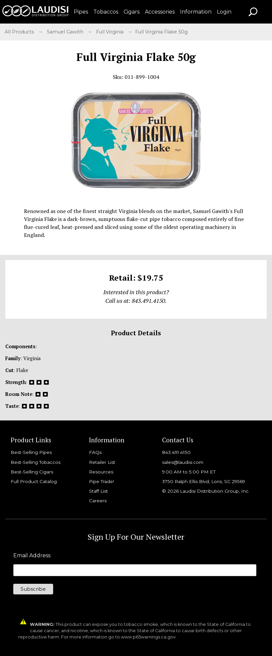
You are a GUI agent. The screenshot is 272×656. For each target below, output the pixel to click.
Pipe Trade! (101, 481)
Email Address (31, 556)
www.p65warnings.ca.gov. (149, 636)
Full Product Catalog (34, 481)
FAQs (95, 452)
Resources (101, 471)
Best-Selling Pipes (31, 452)
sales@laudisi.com (182, 462)
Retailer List (102, 462)
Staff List (98, 491)
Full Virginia (110, 32)
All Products (20, 32)
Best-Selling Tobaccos (35, 462)
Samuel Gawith (66, 32)
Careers (98, 500)
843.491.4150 (176, 452)
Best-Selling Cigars (32, 471)
